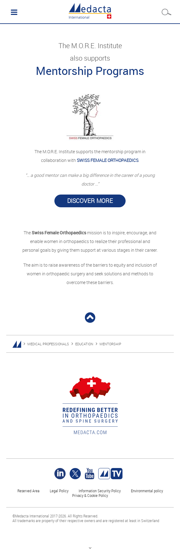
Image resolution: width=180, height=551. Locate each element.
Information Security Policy (100, 491)
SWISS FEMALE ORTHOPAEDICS (107, 160)
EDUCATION (84, 344)
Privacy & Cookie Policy (90, 495)
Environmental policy (147, 491)
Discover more (90, 201)
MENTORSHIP (110, 344)
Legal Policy (59, 491)
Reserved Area (28, 491)
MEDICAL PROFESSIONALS (48, 344)
